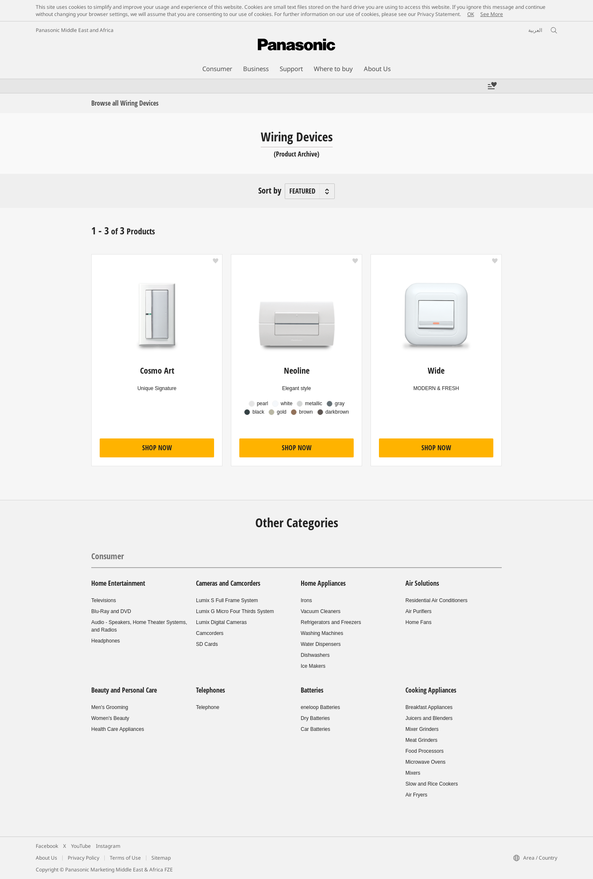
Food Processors (424, 751)
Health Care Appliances (117, 729)
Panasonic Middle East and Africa (75, 30)
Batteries (312, 690)
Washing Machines (322, 633)
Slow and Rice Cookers (431, 784)
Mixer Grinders (422, 729)
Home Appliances (323, 583)
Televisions (103, 600)
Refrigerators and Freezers (331, 622)
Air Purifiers (418, 611)
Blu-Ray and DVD (111, 611)
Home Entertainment (118, 583)
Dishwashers (315, 655)
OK (470, 14)
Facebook (47, 846)
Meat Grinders (421, 740)
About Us (46, 857)
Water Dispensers (321, 644)
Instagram (108, 846)
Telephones (210, 690)
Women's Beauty (110, 718)
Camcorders (209, 633)
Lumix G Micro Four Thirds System (235, 611)
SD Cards (207, 644)
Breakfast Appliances (429, 707)
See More (491, 14)
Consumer (107, 556)
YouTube (81, 846)
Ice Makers (313, 666)
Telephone (207, 707)
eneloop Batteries (320, 707)
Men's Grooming (109, 707)
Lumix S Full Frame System (227, 600)
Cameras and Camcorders (228, 583)
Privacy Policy (83, 857)
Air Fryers (416, 795)
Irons (306, 600)
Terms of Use (125, 857)
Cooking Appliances (430, 690)
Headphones (105, 641)
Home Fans (418, 622)
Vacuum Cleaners (321, 611)
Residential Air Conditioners (436, 600)
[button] (215, 261)
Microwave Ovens (425, 762)
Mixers (412, 773)
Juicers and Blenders (429, 718)
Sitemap (161, 857)
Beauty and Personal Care (124, 690)
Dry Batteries (315, 718)
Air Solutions (422, 583)
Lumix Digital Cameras (221, 622)
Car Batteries (315, 729)
